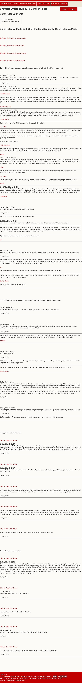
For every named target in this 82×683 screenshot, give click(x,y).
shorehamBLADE (6, 106)
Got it (55, 676)
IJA (1, 267)
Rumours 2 (55, 3)
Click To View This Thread (8, 440)
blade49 (2, 341)
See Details (63, 676)
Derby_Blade (4, 119)
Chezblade (3, 196)
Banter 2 (64, 3)
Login (64, 9)
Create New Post (43, 3)
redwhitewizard (5, 94)
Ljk (1, 239)
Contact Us (3, 674)
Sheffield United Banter (27, 3)
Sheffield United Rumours (9, 3)
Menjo (2, 154)
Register (72, 9)
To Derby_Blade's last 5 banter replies (12, 60)
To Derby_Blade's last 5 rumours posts (12, 38)
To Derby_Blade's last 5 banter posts (12, 45)
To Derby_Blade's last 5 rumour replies (13, 53)
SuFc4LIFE (3, 127)
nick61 (2, 167)
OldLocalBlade (5, 145)
